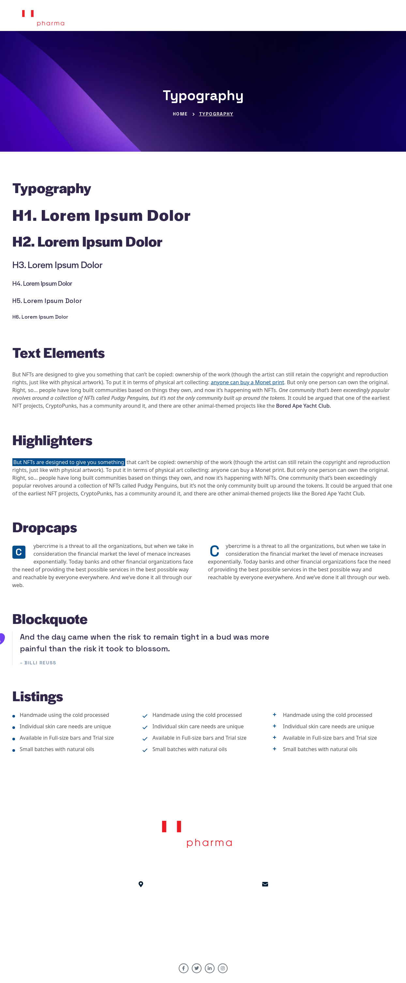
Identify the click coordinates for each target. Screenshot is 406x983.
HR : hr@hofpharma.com (265, 903)
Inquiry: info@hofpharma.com (265, 911)
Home (180, 114)
